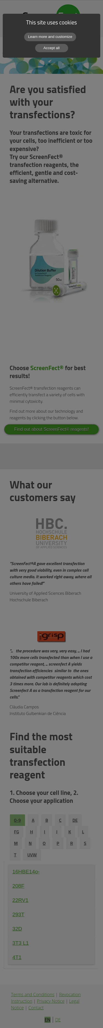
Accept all (51, 48)
